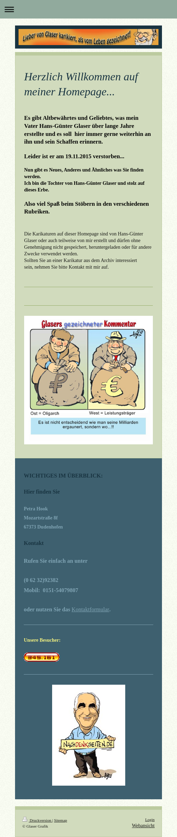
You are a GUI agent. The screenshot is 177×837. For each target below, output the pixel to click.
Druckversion (37, 820)
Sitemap (60, 820)
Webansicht (143, 825)
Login (150, 819)
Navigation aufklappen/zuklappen (88, 9)
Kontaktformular (90, 609)
